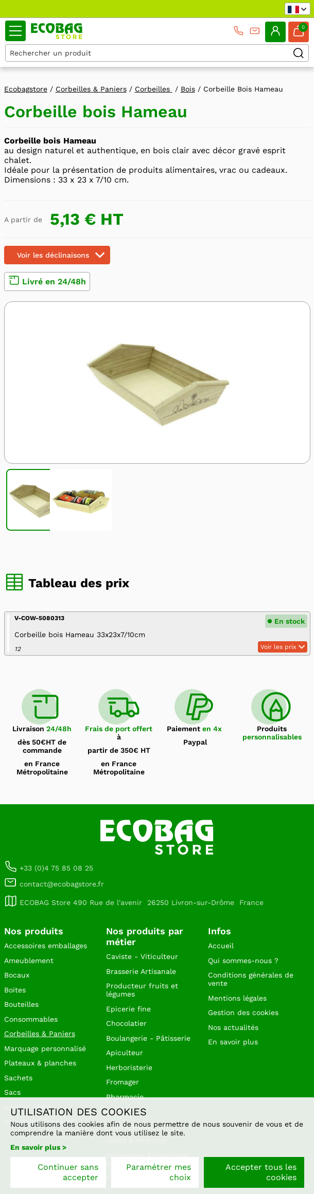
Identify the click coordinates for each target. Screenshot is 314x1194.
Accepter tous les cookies (260, 1172)
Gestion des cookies (243, 1012)
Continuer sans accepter (68, 1172)
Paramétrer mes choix (158, 1172)
